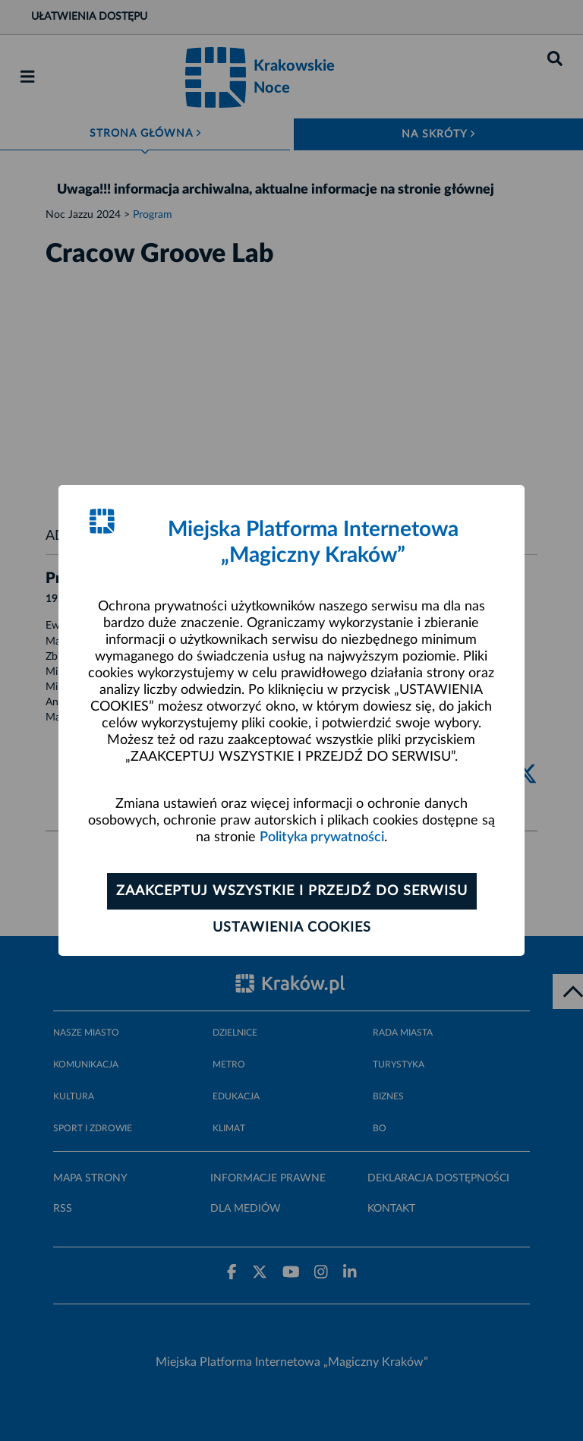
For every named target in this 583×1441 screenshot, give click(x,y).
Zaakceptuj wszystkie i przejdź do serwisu (292, 891)
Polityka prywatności (322, 837)
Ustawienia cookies (292, 928)
